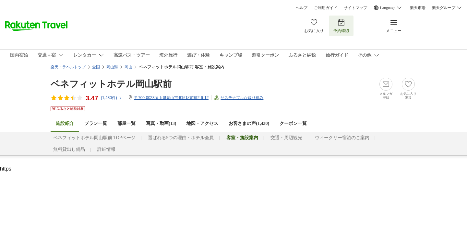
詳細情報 (106, 149)
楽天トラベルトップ (68, 67)
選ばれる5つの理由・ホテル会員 (181, 137)
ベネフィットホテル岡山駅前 (111, 84)
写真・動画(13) (161, 123)
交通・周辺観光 (286, 137)
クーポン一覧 (293, 123)
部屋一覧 (126, 123)
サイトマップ (355, 8)
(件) (111, 98)
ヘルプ (301, 8)
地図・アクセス (202, 123)
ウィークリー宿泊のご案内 (342, 137)
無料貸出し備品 (69, 149)
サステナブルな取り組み (242, 97)
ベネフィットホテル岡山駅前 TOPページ (94, 137)
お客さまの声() (249, 123)
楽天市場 (417, 8)
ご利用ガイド (325, 8)
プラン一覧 (95, 123)
